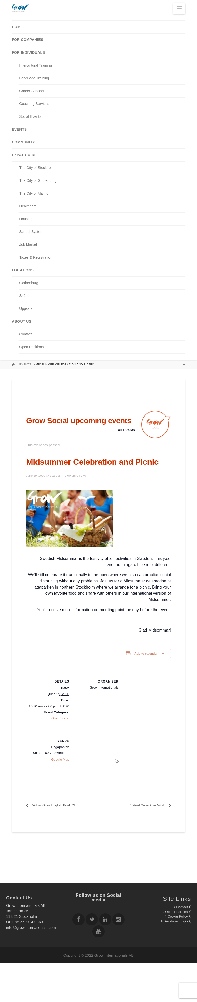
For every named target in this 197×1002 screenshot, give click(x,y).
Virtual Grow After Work (148, 805)
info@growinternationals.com (31, 927)
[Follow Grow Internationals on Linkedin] (105, 920)
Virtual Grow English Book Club (54, 805)
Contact (182, 907)
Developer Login (176, 921)
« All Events (125, 430)
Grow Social (60, 718)
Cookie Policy (178, 916)
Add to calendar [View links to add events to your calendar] (146, 653)
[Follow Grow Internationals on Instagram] (118, 920)
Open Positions (176, 912)
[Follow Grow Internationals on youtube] (98, 932)
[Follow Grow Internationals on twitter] (91, 920)
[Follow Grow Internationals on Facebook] (78, 920)
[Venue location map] (117, 761)
